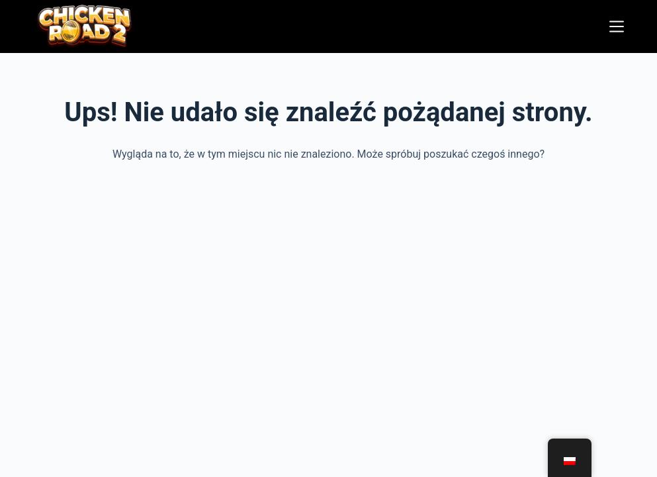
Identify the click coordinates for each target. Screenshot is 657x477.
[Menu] (616, 26)
